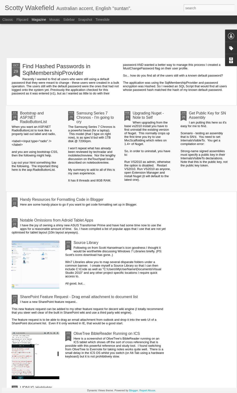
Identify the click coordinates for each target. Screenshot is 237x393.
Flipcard (22, 19)
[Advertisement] (118, 40)
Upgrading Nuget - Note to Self (148, 115)
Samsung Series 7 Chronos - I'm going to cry (95, 117)
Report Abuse (147, 390)
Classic (7, 19)
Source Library (86, 243)
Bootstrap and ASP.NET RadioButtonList (33, 117)
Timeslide (103, 19)
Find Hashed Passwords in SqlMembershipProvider (56, 69)
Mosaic (54, 19)
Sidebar (69, 19)
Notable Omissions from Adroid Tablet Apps (56, 220)
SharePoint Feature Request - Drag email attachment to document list (79, 297)
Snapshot (85, 19)
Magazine (39, 19)
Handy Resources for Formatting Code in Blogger (61, 199)
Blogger (133, 390)
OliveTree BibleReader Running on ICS (107, 333)
